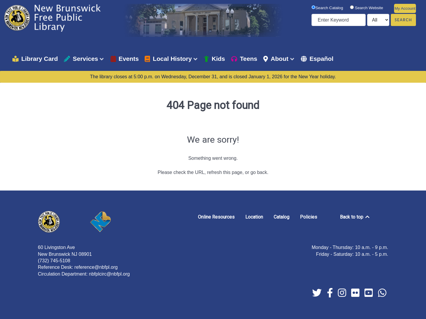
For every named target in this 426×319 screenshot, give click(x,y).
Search (403, 19)
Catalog (281, 217)
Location (254, 217)
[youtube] (369, 294)
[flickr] (356, 294)
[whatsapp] (382, 294)
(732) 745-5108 (54, 260)
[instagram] (342, 294)
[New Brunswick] (110, 222)
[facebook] (330, 294)
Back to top (355, 217)
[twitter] (317, 294)
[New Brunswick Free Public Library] (53, 17)
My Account (405, 8)
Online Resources (216, 217)
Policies (308, 217)
